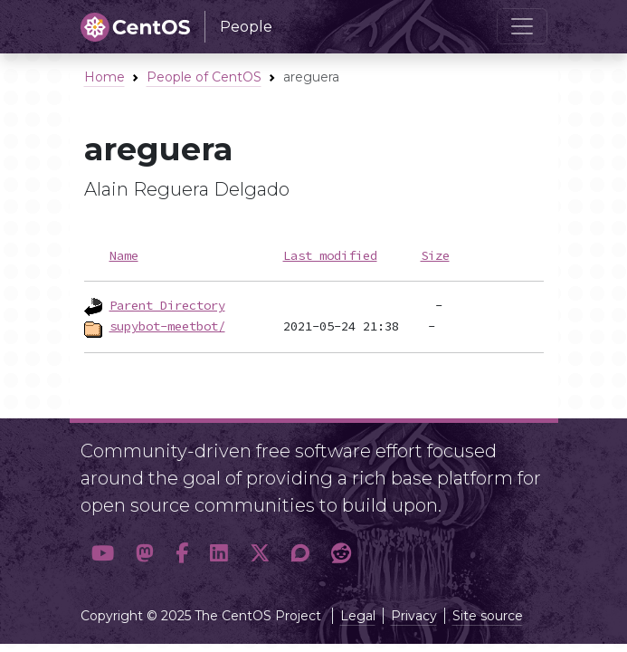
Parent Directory (167, 305)
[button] (103, 554)
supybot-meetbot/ (167, 326)
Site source (487, 616)
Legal (357, 616)
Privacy (414, 616)
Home (104, 77)
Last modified (330, 255)
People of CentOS (204, 77)
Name (123, 255)
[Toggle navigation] (522, 26)
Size (435, 255)
